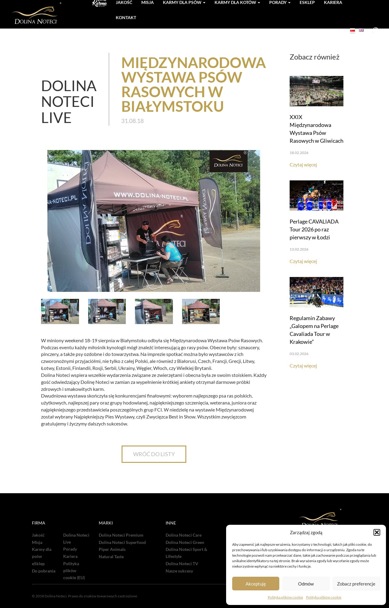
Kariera (70, 556)
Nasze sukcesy (179, 571)
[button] (377, 532)
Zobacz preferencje (356, 583)
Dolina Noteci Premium (121, 535)
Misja (37, 542)
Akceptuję (256, 583)
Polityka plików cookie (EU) (74, 570)
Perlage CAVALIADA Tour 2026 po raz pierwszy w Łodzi (314, 229)
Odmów (306, 583)
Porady (70, 549)
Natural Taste (111, 556)
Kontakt (126, 17)
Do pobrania (43, 571)
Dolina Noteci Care (183, 535)
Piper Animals (112, 549)
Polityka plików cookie (285, 597)
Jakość (38, 535)
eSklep (38, 563)
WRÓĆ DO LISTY (154, 454)
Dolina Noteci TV (182, 563)
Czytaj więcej (303, 164)
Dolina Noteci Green (185, 542)
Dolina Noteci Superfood (122, 542)
